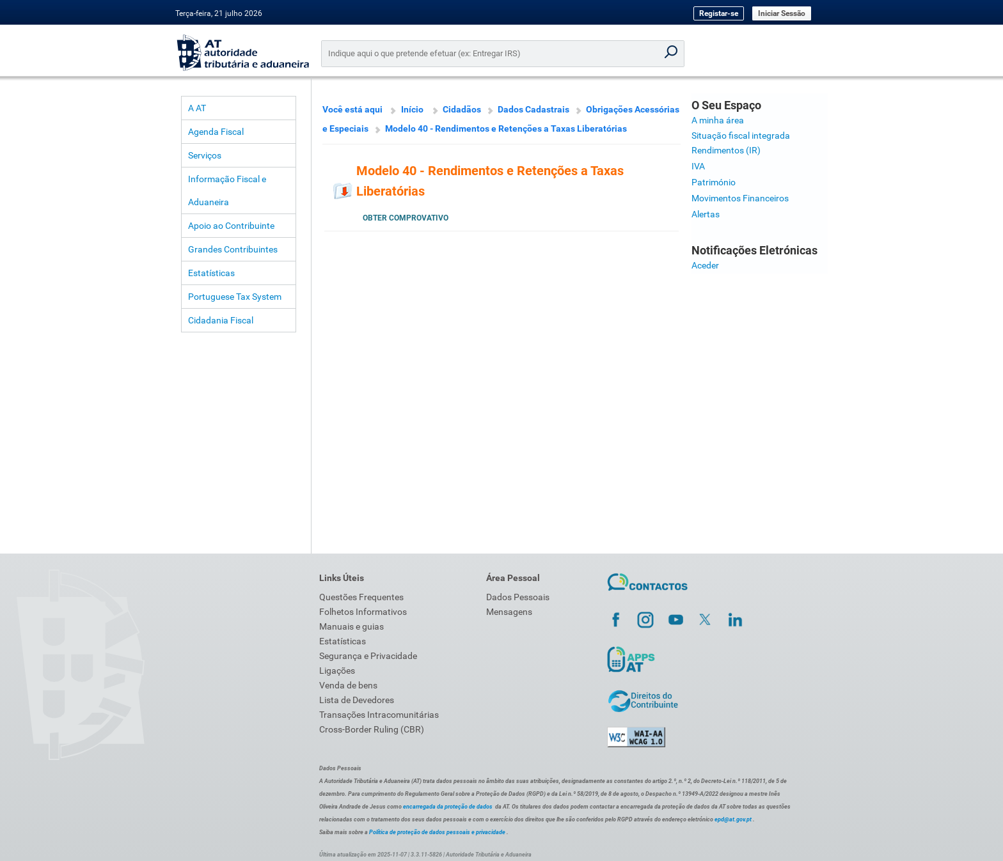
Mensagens (509, 612)
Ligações (337, 670)
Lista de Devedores (356, 700)
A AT (197, 108)
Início (412, 109)
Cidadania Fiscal (220, 320)
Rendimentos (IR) (726, 150)
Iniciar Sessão (781, 13)
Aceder (705, 265)
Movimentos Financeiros (740, 198)
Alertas (705, 214)
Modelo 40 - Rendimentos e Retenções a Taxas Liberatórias (506, 128)
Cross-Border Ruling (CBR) (371, 729)
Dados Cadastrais (533, 109)
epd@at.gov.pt (733, 819)
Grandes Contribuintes (233, 249)
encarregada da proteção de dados (448, 806)
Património (713, 182)
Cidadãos (462, 109)
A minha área (717, 120)
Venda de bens (348, 685)
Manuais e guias (351, 626)
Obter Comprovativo (405, 217)
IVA (698, 166)
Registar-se (718, 13)
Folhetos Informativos (363, 612)
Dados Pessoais (517, 597)
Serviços (204, 155)
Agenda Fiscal (216, 132)
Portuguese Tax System (234, 296)
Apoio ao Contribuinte (231, 226)
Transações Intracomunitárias (379, 715)
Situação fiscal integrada (740, 135)
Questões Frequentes (361, 597)
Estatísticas (211, 273)
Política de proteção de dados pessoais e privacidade (437, 832)
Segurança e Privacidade (368, 656)
